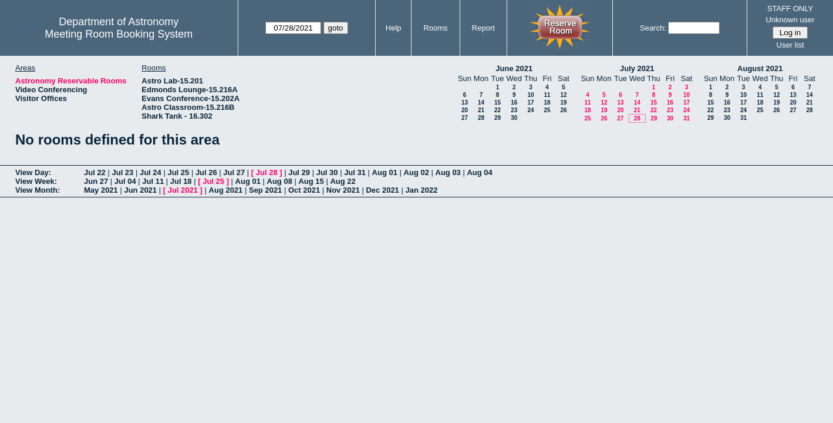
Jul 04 (125, 181)
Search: (653, 28)
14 (481, 102)
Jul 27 (234, 172)
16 (514, 102)
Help (394, 28)
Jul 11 (153, 181)
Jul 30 (327, 172)
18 (547, 102)
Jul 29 (299, 172)
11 (547, 95)
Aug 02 (416, 172)
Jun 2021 (140, 190)
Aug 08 (279, 181)
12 (563, 95)
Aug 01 (384, 172)
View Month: (37, 190)
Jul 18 (181, 181)
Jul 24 (150, 172)
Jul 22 (95, 172)
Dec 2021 (382, 190)
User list (790, 45)
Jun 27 (96, 181)
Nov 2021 (343, 190)
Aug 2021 (226, 190)
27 (464, 118)
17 (530, 102)
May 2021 (101, 190)
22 (497, 110)
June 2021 (513, 68)
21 (481, 110)
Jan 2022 (421, 190)
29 (497, 118)
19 (563, 102)
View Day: (33, 172)
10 (530, 95)
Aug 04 (479, 172)
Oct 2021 (304, 190)
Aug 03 (448, 172)
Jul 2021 (183, 190)
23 (514, 110)
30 (514, 118)
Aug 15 (310, 181)
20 (464, 110)
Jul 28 (267, 172)
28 (481, 118)
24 (530, 110)
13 (464, 102)
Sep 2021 (265, 190)
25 (547, 110)
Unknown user (789, 19)
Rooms (435, 28)
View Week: (36, 181)
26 (563, 110)
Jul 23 (122, 172)
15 (497, 102)
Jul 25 (178, 172)
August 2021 (760, 68)
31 (686, 118)
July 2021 (637, 68)
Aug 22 (342, 181)
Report (483, 28)
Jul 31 (355, 172)
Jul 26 (206, 172)
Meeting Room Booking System (119, 34)
